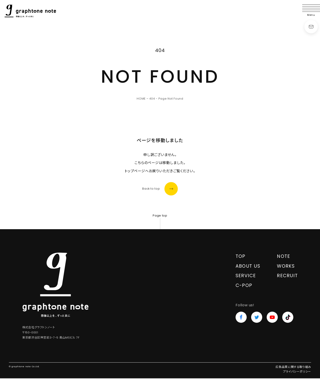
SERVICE (246, 276)
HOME (141, 98)
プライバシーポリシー (297, 372)
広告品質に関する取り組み (293, 367)
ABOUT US (248, 266)
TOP (241, 257)
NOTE (283, 257)
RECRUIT (287, 276)
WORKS (286, 266)
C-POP (244, 286)
